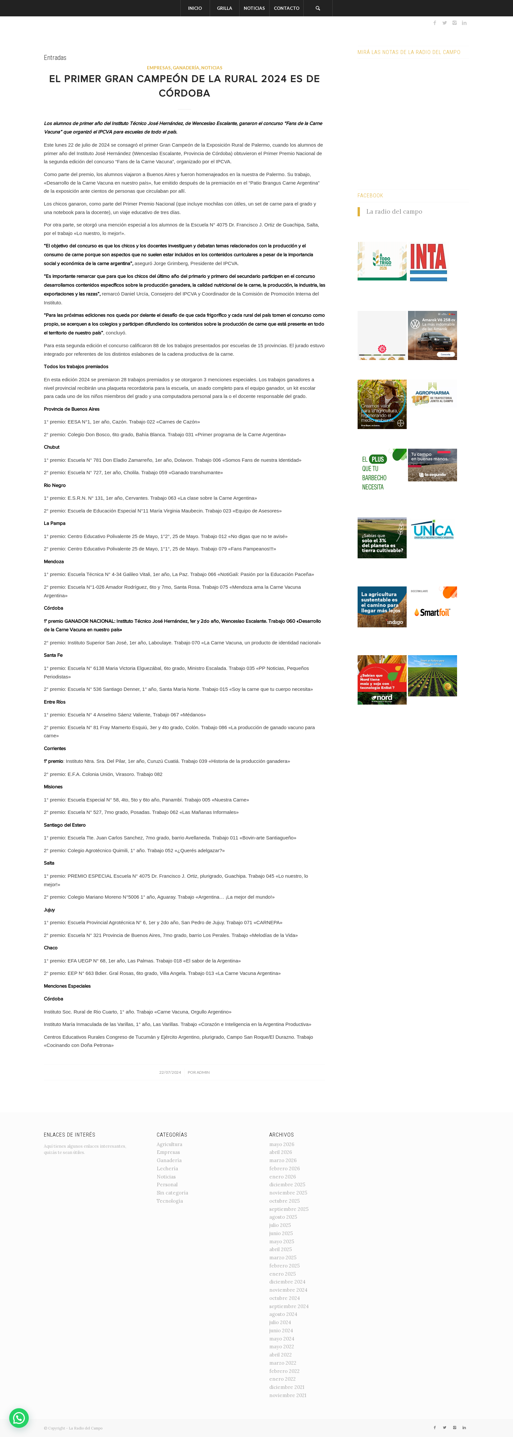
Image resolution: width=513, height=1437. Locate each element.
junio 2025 (281, 1233)
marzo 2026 (283, 1160)
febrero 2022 (284, 1371)
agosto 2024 (283, 1314)
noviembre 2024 (288, 1290)
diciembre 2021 (286, 1387)
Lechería (167, 1168)
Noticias (211, 67)
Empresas (159, 67)
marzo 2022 (282, 1363)
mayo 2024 (281, 1339)
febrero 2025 (284, 1266)
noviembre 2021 (287, 1395)
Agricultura (169, 1144)
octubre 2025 (284, 1201)
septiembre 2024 (289, 1306)
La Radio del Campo (85, 1428)
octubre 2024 (284, 1298)
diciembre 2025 (287, 1184)
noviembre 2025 (288, 1193)
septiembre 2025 (289, 1209)
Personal (167, 1184)
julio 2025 (280, 1225)
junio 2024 (281, 1330)
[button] (19, 1418)
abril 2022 (280, 1355)
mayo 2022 (281, 1346)
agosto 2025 (283, 1217)
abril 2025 (280, 1249)
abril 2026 (280, 1152)
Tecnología (170, 1201)
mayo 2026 (281, 1144)
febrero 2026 (284, 1168)
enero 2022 (282, 1379)
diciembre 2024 (287, 1282)
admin (203, 1072)
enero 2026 (282, 1177)
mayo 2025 (281, 1241)
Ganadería (186, 67)
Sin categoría (172, 1193)
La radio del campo (394, 211)
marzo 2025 (282, 1257)
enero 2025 (282, 1274)
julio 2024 (280, 1322)
